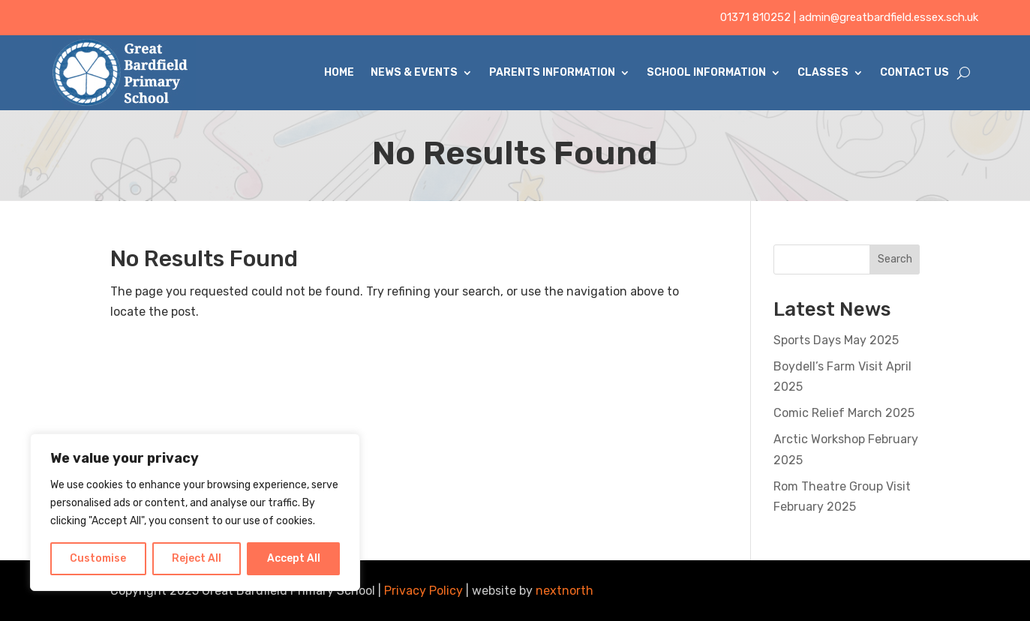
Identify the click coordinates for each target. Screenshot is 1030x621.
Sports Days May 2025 (836, 340)
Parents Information (552, 72)
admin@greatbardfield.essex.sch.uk (888, 17)
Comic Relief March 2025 (843, 413)
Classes (822, 72)
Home (339, 72)
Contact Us (914, 72)
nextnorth (564, 591)
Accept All (293, 558)
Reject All (196, 558)
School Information (706, 72)
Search (895, 259)
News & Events (414, 72)
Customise (98, 558)
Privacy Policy (423, 591)
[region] (195, 512)
